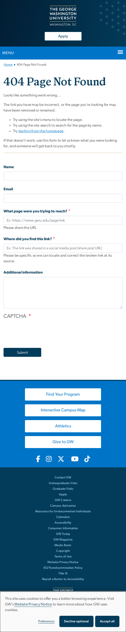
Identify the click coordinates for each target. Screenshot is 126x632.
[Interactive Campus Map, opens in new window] (63, 410)
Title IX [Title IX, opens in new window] (63, 573)
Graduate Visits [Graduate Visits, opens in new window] (63, 488)
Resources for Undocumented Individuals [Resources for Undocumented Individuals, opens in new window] (63, 511)
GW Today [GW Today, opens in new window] (63, 534)
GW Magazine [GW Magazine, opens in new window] (63, 539)
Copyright (63, 551)
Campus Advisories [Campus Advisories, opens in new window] (63, 505)
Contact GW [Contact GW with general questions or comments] (63, 477)
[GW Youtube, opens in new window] (74, 459)
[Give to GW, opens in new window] (63, 442)
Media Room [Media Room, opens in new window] (63, 545)
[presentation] (39, 331)
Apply (63, 36)
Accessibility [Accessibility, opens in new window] (63, 522)
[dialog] (63, 612)
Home (8, 64)
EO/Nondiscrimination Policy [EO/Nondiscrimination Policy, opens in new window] (63, 567)
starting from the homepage (41, 131)
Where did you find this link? (28, 239)
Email (8, 189)
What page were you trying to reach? (35, 211)
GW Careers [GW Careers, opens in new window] (63, 500)
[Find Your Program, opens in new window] (63, 394)
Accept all (107, 621)
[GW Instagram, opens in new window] (49, 459)
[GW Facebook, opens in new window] (38, 459)
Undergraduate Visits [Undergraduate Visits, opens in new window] (63, 483)
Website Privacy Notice (63, 562)
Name (9, 167)
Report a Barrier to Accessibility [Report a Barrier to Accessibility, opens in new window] (63, 579)
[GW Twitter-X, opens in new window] (61, 459)
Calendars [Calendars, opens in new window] (63, 517)
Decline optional (76, 621)
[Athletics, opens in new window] (63, 426)
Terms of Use (63, 556)
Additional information (23, 272)
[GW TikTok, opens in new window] (87, 459)
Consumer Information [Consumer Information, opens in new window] (63, 528)
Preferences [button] (46, 621)
